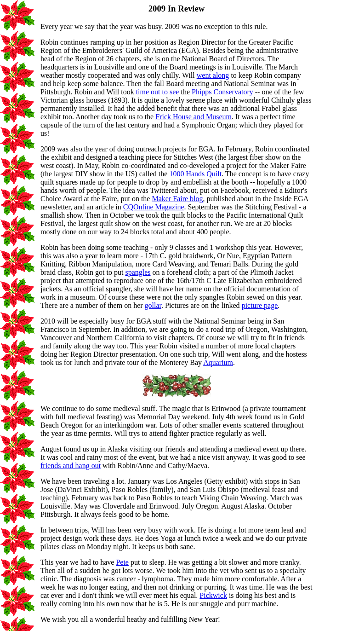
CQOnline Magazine (153, 207)
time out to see (157, 92)
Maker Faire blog (177, 199)
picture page (260, 305)
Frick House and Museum (193, 117)
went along (213, 75)
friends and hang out (70, 465)
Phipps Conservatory (222, 92)
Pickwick (213, 595)
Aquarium (218, 362)
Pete (122, 562)
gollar (153, 305)
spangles (137, 272)
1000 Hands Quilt (195, 174)
